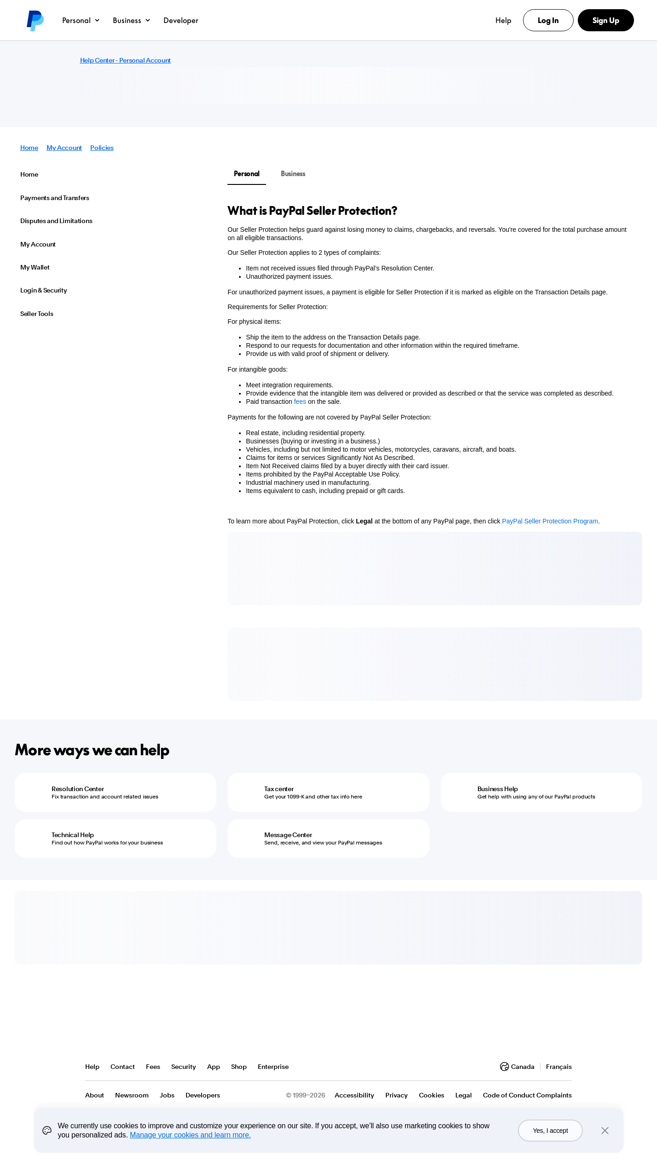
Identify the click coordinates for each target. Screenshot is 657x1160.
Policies (102, 147)
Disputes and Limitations (56, 220)
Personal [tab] (247, 174)
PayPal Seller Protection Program (550, 521)
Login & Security (43, 290)
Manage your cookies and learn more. (190, 1135)
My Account (64, 147)
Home (29, 147)
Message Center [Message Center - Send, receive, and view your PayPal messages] (288, 834)
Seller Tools (36, 313)
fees (300, 401)
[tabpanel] (429, 364)
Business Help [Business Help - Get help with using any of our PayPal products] (497, 788)
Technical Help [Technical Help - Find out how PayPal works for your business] (73, 834)
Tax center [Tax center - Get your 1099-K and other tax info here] (278, 788)
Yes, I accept (550, 1130)
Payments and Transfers (54, 197)
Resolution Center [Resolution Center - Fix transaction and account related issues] (78, 788)
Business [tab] (293, 174)
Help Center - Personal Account (125, 60)
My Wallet (34, 267)
